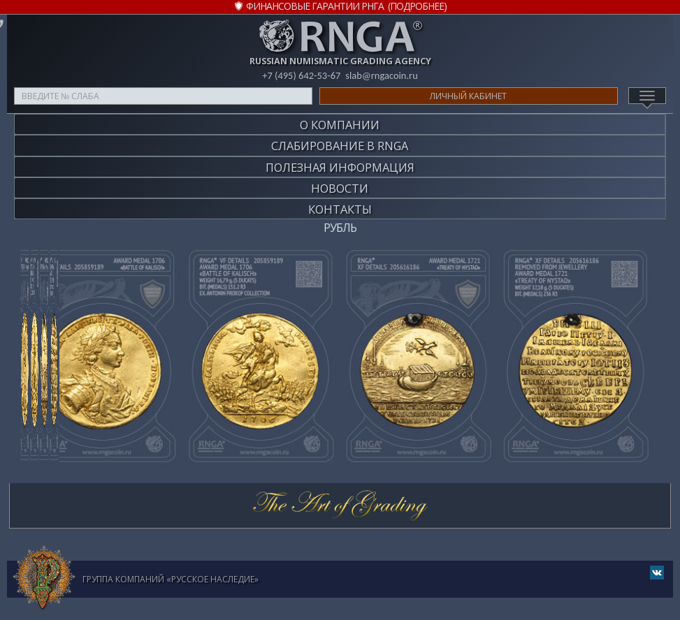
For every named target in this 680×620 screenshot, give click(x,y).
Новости (339, 180)
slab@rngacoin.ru (382, 75)
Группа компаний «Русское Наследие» (170, 568)
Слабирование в (339, 142)
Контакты (340, 199)
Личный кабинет (468, 96)
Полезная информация (340, 161)
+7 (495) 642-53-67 (300, 75)
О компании (339, 123)
